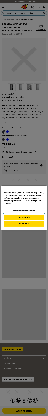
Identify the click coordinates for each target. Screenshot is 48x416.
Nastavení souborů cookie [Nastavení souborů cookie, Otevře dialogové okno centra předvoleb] (24, 211)
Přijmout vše (24, 224)
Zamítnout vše (24, 217)
